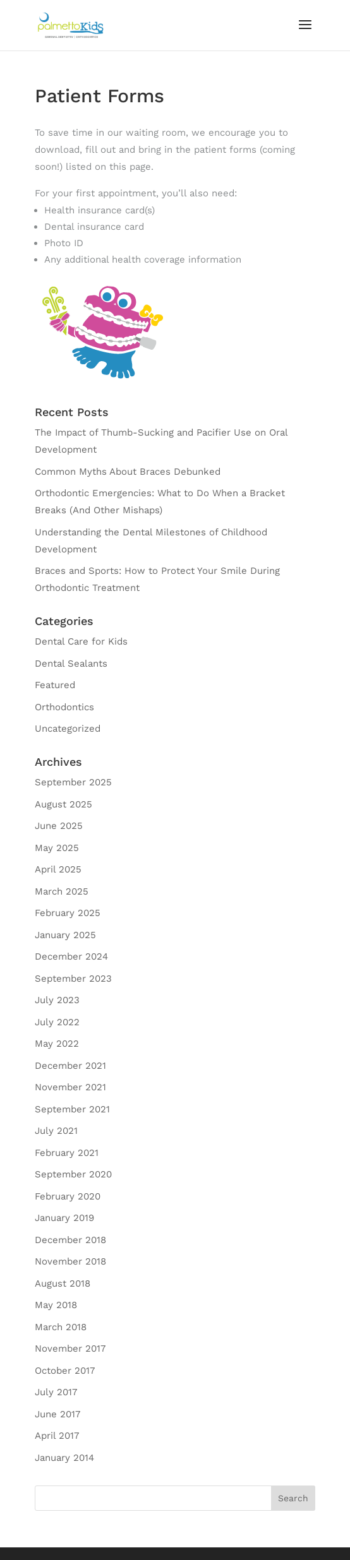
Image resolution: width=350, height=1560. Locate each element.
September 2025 (73, 782)
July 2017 (56, 1392)
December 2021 (70, 1065)
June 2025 (59, 825)
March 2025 (61, 891)
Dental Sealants (71, 663)
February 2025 (67, 913)
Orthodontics (64, 707)
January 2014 (64, 1457)
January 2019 (64, 1218)
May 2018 (56, 1305)
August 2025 (63, 804)
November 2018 (70, 1261)
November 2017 (70, 1348)
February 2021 (67, 1152)
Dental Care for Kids (81, 641)
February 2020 (67, 1196)
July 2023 (57, 1000)
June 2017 (57, 1414)
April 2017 (57, 1435)
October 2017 (65, 1370)
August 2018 (62, 1283)
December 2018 (70, 1240)
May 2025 (57, 848)
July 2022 (57, 1022)
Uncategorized (67, 728)
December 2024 (71, 956)
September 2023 (73, 978)
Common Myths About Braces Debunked (127, 471)
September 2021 (72, 1109)
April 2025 (58, 869)
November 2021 (70, 1087)
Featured (55, 685)
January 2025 (65, 935)
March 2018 (61, 1327)
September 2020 (73, 1174)
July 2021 (56, 1130)
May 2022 (57, 1043)
